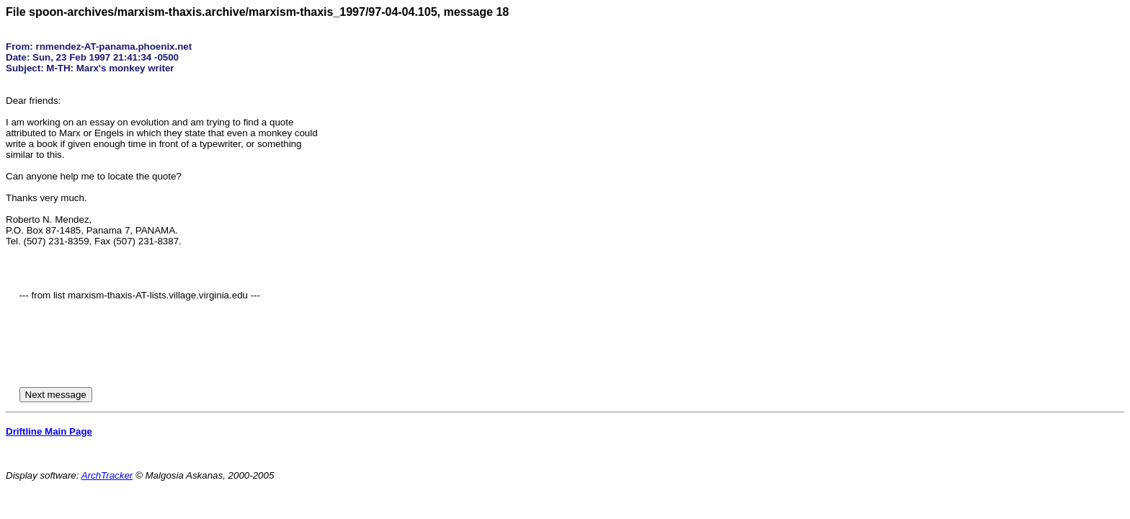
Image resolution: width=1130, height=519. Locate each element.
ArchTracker (107, 475)
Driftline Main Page (49, 431)
